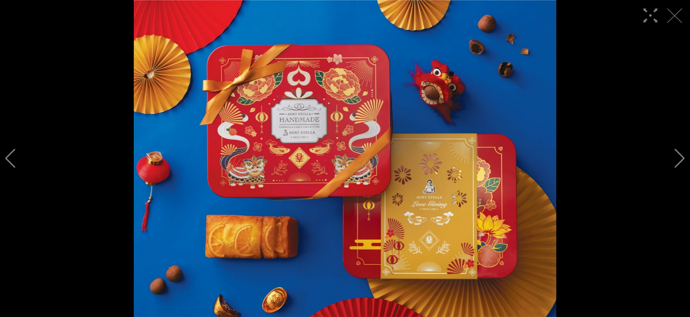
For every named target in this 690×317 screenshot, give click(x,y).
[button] (10, 158)
